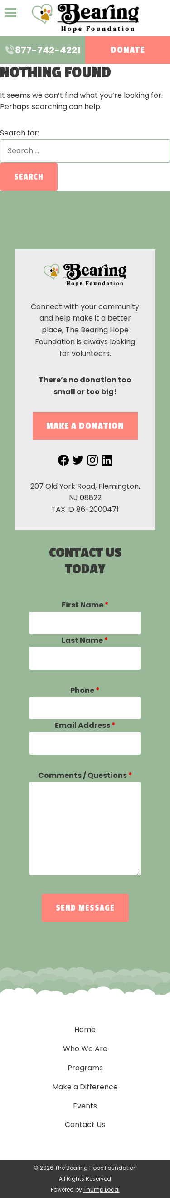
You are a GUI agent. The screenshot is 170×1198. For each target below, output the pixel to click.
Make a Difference (85, 1087)
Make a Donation (85, 426)
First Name (85, 605)
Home (85, 1029)
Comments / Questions (85, 775)
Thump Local (101, 1189)
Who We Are (85, 1048)
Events (85, 1106)
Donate (128, 50)
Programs (85, 1068)
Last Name (85, 640)
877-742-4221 (42, 50)
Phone (85, 690)
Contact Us (85, 1124)
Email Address (85, 725)
